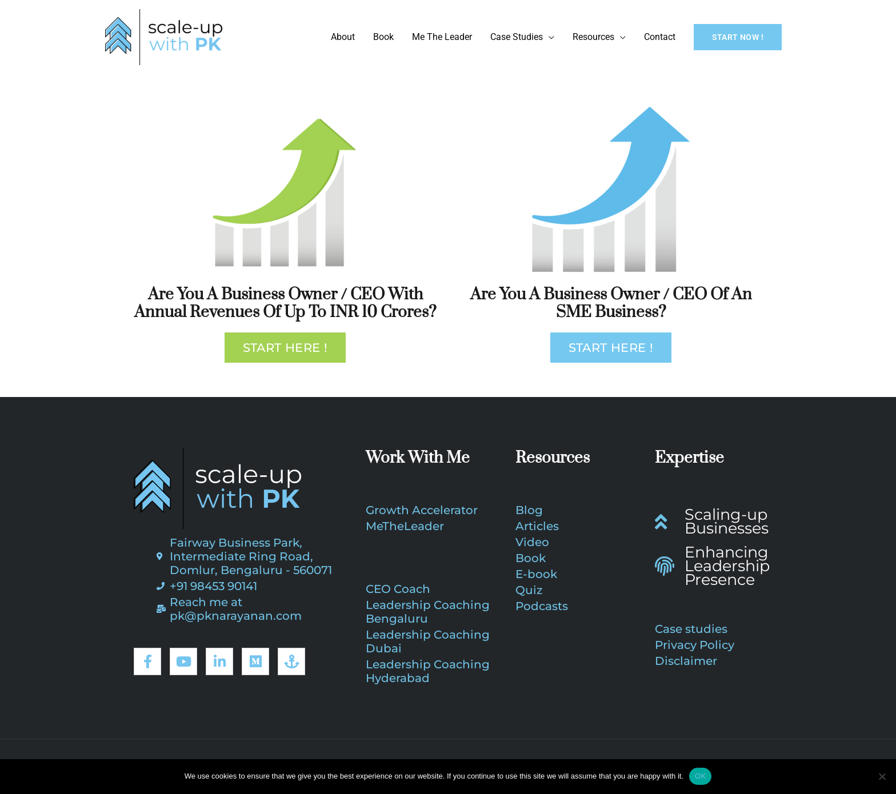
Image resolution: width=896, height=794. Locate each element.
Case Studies (516, 36)
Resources (593, 36)
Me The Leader (442, 36)
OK (700, 776)
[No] (881, 776)
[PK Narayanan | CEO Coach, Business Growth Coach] (163, 36)
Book (383, 36)
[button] (738, 37)
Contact (659, 36)
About (343, 36)
